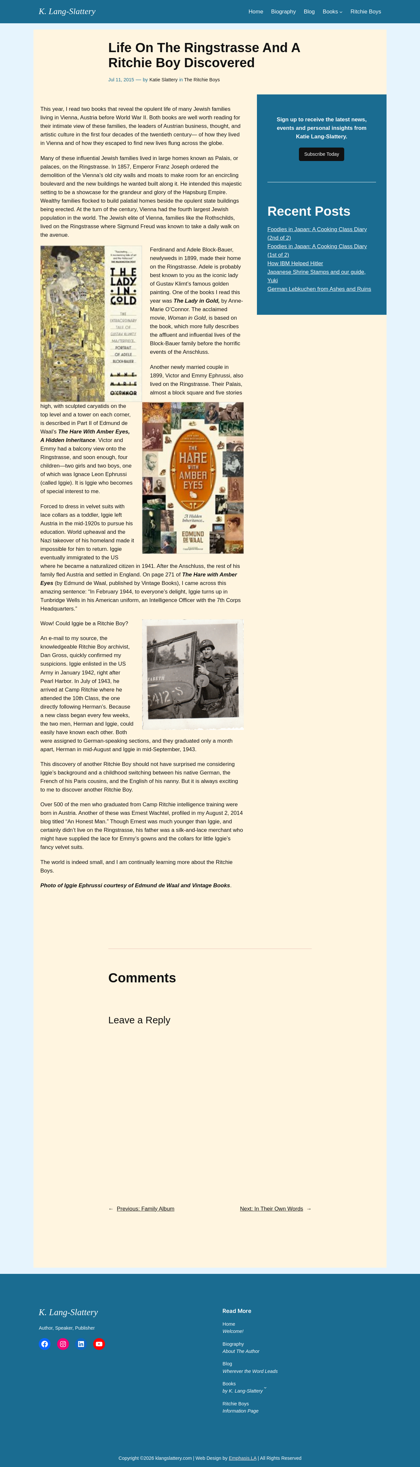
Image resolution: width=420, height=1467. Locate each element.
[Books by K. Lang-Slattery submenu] (265, 1387)
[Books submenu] (341, 11)
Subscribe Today (321, 154)
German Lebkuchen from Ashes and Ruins (319, 289)
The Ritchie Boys (202, 79)
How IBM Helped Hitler (295, 263)
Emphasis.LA (242, 1458)
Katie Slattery (164, 79)
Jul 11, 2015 (121, 79)
